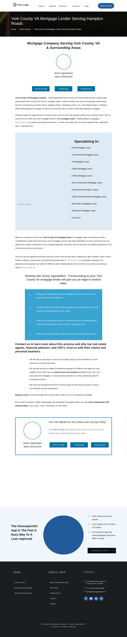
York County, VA (21, 122)
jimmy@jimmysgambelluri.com (96, 592)
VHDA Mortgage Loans (82, 176)
